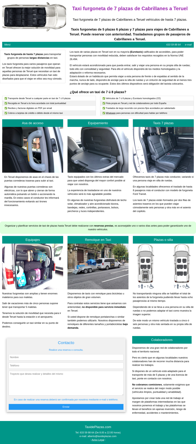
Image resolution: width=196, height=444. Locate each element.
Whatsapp (111, 113)
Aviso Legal (98, 440)
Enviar (66, 406)
